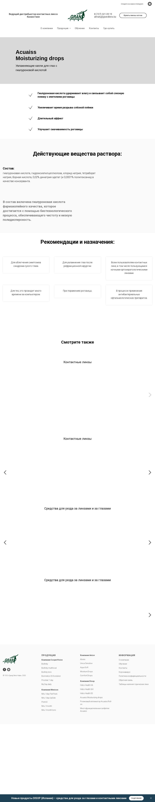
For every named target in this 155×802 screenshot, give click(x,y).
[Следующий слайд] (150, 395)
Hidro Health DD (86, 698)
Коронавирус (124, 677)
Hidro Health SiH (86, 694)
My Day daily (46, 689)
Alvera (82, 664)
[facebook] (4, 674)
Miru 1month (126, 401)
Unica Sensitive (86, 668)
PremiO (87, 401)
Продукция (48, 660)
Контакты (94, 28)
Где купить (108, 28)
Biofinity (16, 477)
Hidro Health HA (86, 690)
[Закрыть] (150, 798)
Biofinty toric (46, 677)
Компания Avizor (87, 660)
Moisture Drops (86, 676)
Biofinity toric (54, 477)
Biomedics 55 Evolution (51, 681)
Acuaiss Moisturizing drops (91, 702)
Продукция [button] (63, 28)
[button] (133, 15)
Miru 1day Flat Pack (21, 401)
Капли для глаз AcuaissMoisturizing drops (131, 623)
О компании (47, 28)
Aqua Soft (84, 672)
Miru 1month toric (48, 715)
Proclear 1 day (47, 685)
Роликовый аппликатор (90, 706)
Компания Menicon (49, 694)
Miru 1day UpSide (56, 401)
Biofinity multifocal (93, 477)
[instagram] (150, 4)
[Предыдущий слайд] (5, 473)
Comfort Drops (86, 680)
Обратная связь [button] (126, 685)
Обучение (80, 28)
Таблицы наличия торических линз (134, 689)
